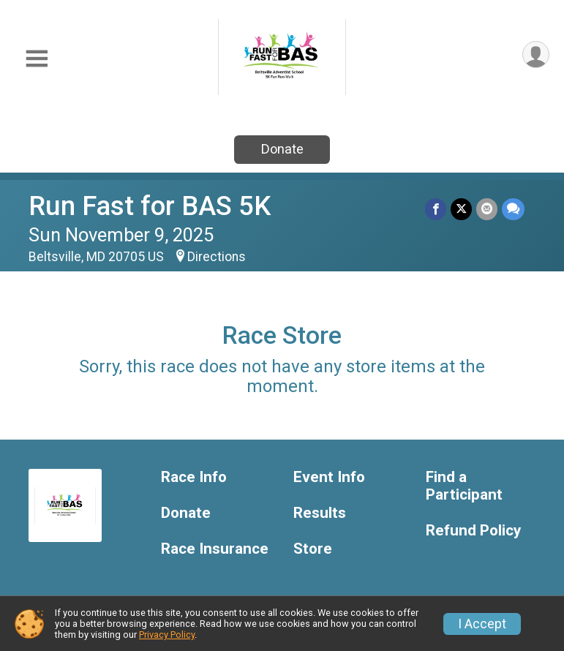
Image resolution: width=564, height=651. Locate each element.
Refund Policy (473, 530)
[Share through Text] (513, 208)
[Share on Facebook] (435, 208)
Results (319, 513)
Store (312, 549)
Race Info (194, 477)
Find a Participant (464, 486)
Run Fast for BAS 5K (150, 206)
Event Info (329, 477)
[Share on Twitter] (461, 208)
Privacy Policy (167, 634)
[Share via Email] (486, 208)
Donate (282, 149)
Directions (216, 256)
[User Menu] (535, 54)
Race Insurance (214, 549)
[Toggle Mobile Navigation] (36, 59)
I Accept (482, 624)
